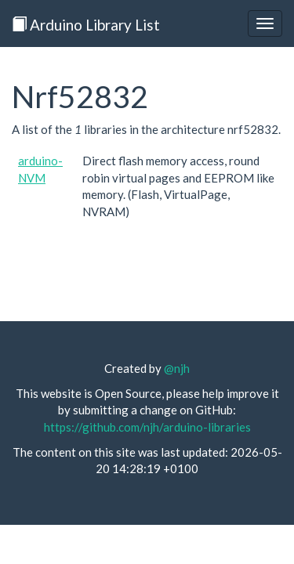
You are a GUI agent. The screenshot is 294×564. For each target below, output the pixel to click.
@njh (177, 368)
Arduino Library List (86, 25)
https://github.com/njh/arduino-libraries (147, 427)
